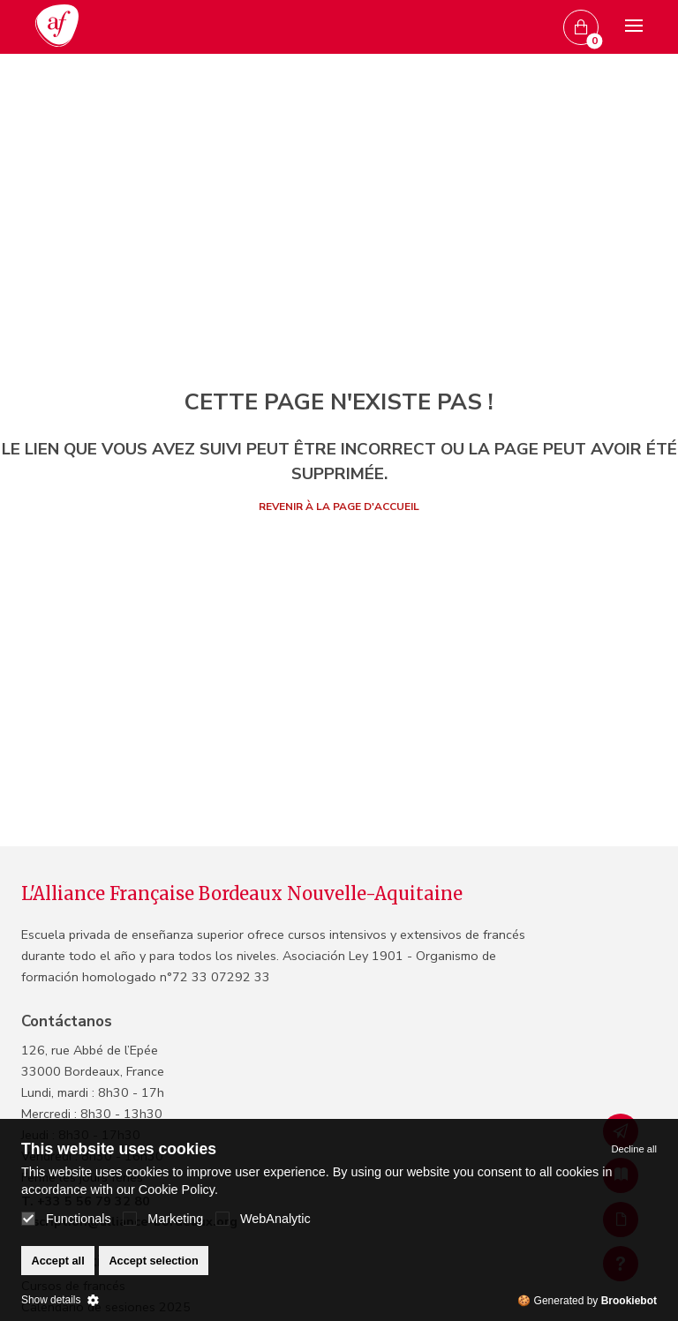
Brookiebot (629, 1301)
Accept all (57, 1260)
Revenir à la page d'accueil (339, 506)
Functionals (66, 1219)
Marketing (163, 1219)
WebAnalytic (263, 1219)
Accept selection (153, 1260)
